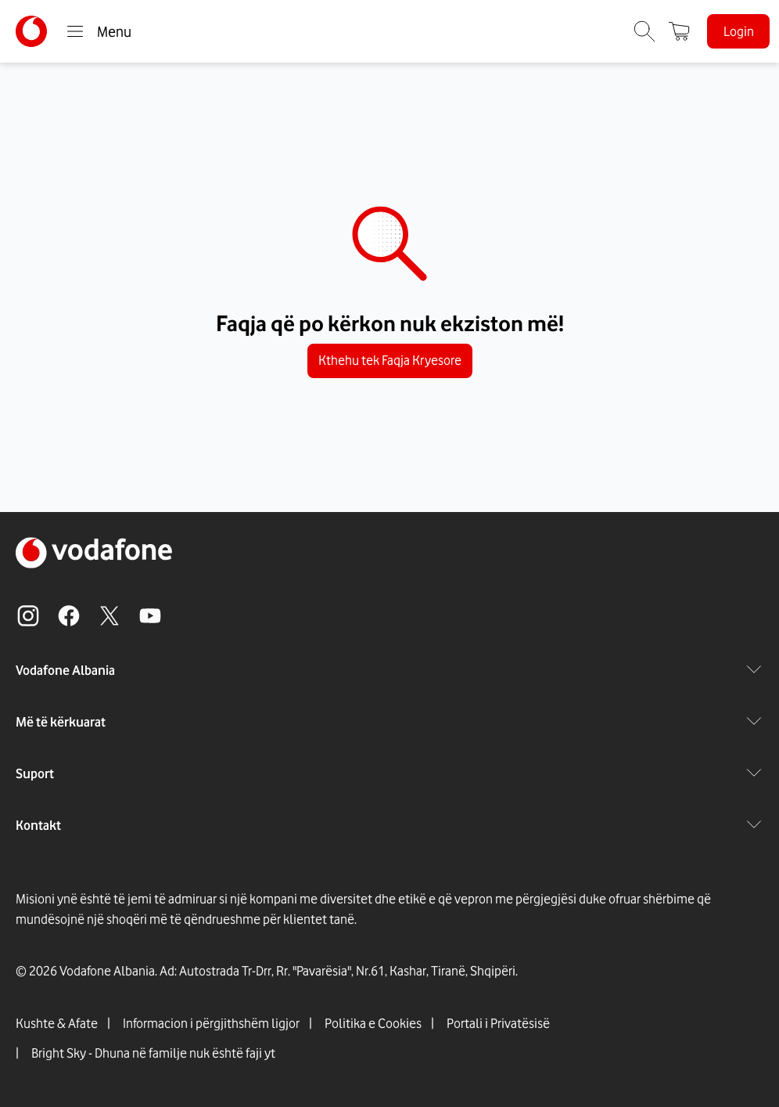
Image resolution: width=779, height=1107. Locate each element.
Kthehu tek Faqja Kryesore (389, 361)
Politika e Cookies (373, 1023)
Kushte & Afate (57, 1023)
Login (738, 31)
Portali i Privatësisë (498, 1023)
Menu (98, 31)
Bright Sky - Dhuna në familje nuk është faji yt (153, 1053)
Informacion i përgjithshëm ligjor (211, 1023)
